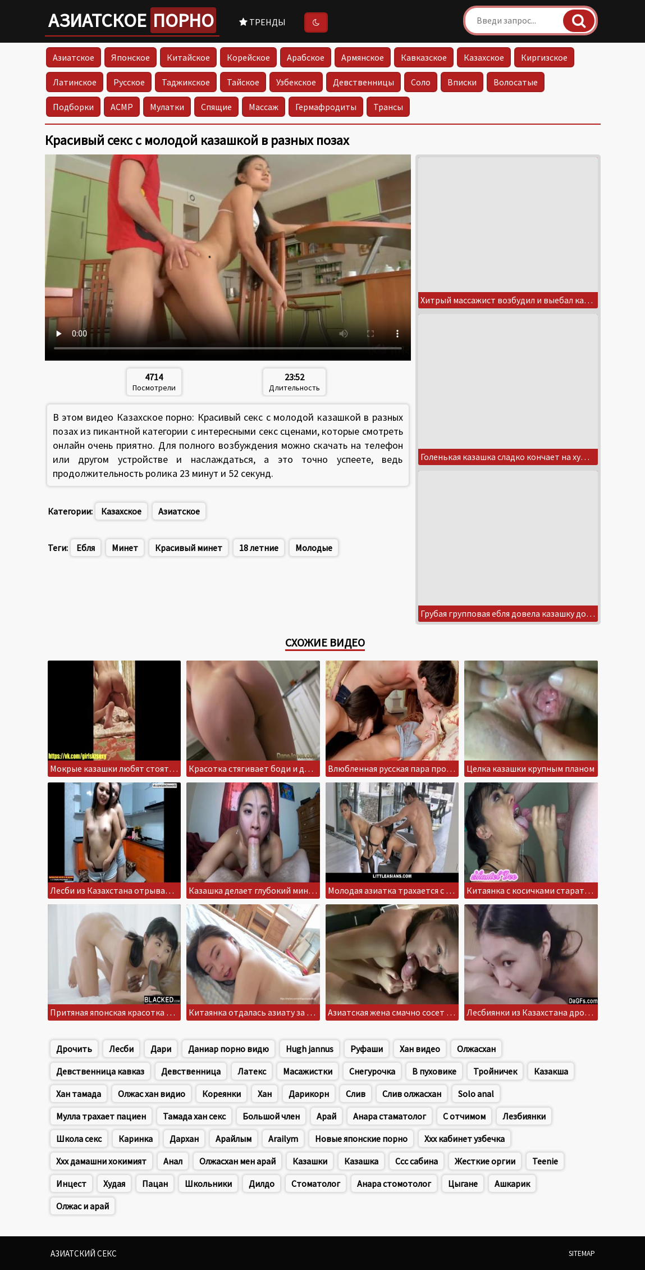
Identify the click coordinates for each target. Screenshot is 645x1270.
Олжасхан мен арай (237, 1161)
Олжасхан (476, 1048)
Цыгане (463, 1183)
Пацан (155, 1183)
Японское (130, 57)
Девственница (191, 1071)
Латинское (75, 82)
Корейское (248, 57)
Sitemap (582, 1253)
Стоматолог (315, 1183)
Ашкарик (512, 1183)
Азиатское (132, 20)
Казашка (361, 1161)
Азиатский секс (84, 1253)
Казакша (551, 1071)
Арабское (305, 57)
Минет (125, 547)
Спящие (216, 106)
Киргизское (544, 57)
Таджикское (186, 82)
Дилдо (262, 1183)
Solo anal (476, 1093)
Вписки (462, 82)
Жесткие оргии (485, 1161)
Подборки (73, 106)
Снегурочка (372, 1071)
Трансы (388, 106)
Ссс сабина (416, 1161)
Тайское (243, 82)
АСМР (122, 106)
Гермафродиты (325, 106)
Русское (129, 82)
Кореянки (221, 1093)
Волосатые (515, 82)
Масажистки (307, 1071)
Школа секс (79, 1138)
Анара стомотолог (394, 1183)
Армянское (362, 57)
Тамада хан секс (194, 1116)
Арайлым (233, 1138)
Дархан (184, 1138)
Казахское (484, 57)
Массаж (263, 106)
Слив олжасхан (411, 1093)
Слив (355, 1093)
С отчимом (464, 1116)
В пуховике (434, 1071)
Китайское (188, 57)
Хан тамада (78, 1093)
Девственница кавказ (100, 1071)
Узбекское (296, 82)
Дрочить (74, 1048)
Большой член (271, 1116)
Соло (421, 82)
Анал (172, 1161)
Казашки (309, 1161)
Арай (326, 1116)
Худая (114, 1183)
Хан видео (420, 1048)
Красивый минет (188, 547)
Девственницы (363, 82)
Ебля (85, 547)
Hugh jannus (309, 1048)
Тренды (262, 22)
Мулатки (167, 106)
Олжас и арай (82, 1206)
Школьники (208, 1183)
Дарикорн (309, 1093)
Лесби (121, 1048)
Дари (160, 1048)
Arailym (283, 1138)
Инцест (71, 1183)
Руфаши (366, 1048)
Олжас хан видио (151, 1093)
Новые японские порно (361, 1138)
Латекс (251, 1071)
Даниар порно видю (228, 1048)
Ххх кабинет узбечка (464, 1138)
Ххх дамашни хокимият (101, 1161)
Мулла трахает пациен (101, 1116)
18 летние (258, 547)
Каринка (135, 1138)
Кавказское (424, 57)
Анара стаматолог (389, 1116)
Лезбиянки (524, 1116)
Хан (265, 1093)
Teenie (545, 1161)
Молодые (313, 547)
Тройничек (495, 1071)
